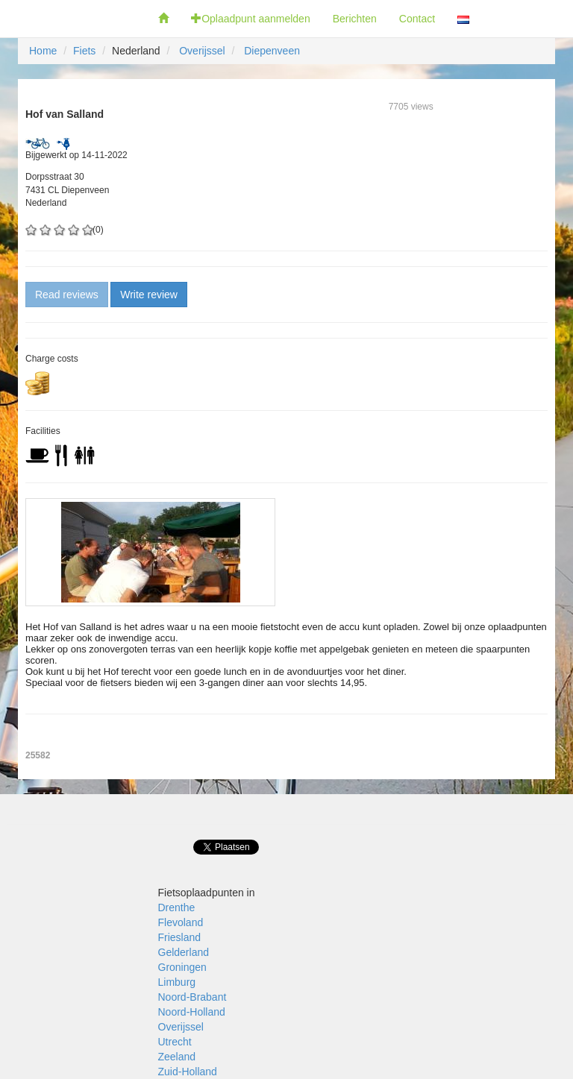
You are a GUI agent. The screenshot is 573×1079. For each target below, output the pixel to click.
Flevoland (181, 922)
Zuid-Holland (187, 1072)
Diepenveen (272, 51)
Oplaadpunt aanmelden (250, 19)
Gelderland (184, 952)
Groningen (182, 967)
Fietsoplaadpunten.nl (73, 18)
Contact (417, 19)
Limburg (177, 982)
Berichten (355, 19)
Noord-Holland (191, 1012)
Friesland (179, 937)
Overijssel (202, 51)
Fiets (84, 51)
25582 (37, 755)
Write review (149, 295)
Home (43, 51)
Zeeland (177, 1057)
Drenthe (176, 907)
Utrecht (175, 1042)
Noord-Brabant (192, 997)
